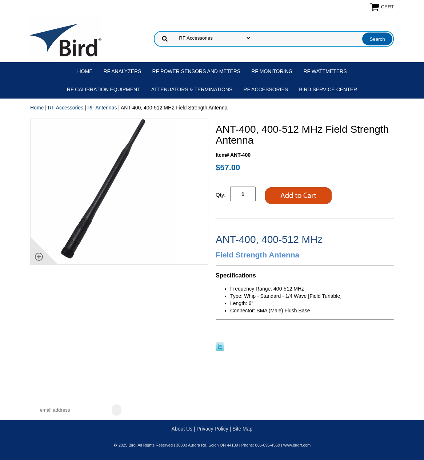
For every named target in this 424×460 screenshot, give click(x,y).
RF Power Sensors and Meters (196, 71)
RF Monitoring (271, 71)
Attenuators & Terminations (192, 89)
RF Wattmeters (325, 71)
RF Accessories (265, 89)
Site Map (242, 429)
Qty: (221, 195)
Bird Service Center (328, 89)
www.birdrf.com (297, 445)
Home (85, 71)
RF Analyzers (122, 71)
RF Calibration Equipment (103, 89)
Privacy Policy (212, 429)
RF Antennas (102, 108)
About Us (182, 429)
